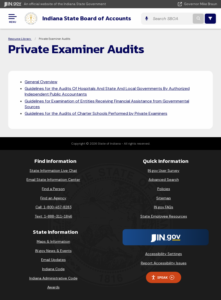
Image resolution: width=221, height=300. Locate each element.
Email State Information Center (53, 179)
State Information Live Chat (53, 170)
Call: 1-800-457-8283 (53, 206)
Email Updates (53, 259)
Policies (163, 188)
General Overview (41, 81)
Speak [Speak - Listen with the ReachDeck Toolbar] (162, 277)
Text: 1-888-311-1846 (53, 216)
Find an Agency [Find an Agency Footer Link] (53, 197)
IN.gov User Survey (163, 170)
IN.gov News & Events (53, 250)
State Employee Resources (163, 216)
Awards (53, 287)
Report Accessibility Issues (164, 262)
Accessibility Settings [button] (163, 253)
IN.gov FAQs (163, 206)
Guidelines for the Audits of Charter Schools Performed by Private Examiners (96, 113)
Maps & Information (53, 241)
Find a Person (53, 188)
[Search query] (179, 18)
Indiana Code (53, 268)
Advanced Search (164, 179)
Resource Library (20, 38)
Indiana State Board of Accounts (86, 18)
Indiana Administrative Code (53, 277)
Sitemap (163, 197)
